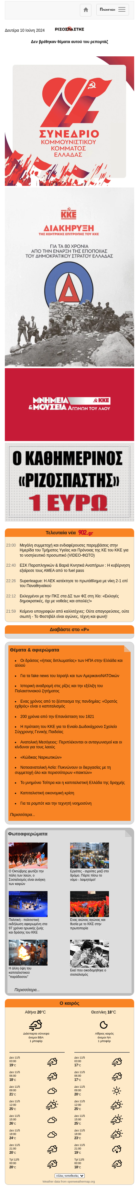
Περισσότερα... (22, 814)
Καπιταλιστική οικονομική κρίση (47, 793)
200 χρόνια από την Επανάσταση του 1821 (57, 716)
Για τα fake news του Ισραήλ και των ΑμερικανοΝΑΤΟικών (69, 676)
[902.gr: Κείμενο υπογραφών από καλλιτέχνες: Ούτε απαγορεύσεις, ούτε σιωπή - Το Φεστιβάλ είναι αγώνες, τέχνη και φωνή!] (11, 611)
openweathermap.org (81, 1181)
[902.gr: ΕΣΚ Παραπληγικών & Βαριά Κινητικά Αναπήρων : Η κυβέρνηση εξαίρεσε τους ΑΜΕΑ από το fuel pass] (11, 565)
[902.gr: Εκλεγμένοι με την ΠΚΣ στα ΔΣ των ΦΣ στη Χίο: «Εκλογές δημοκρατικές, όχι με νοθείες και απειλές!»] (11, 596)
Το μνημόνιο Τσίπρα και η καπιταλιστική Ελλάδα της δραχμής (72, 782)
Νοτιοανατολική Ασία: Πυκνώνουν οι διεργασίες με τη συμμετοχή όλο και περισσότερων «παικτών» (63, 770)
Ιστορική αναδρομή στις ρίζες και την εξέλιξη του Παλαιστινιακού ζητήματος (59, 688)
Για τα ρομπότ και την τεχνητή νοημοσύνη (55, 803)
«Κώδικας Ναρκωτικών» (41, 757)
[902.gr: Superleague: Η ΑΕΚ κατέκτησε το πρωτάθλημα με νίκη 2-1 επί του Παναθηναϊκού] (11, 581)
